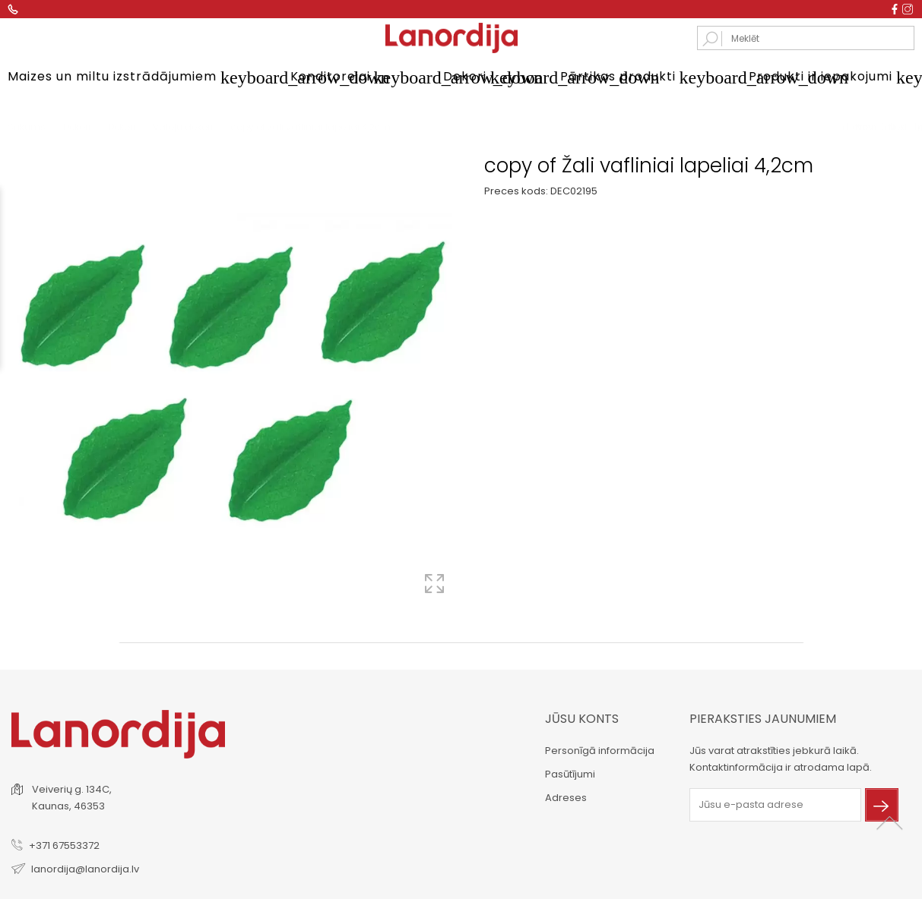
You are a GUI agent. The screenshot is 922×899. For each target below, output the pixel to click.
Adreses (566, 796)
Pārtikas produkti (635, 77)
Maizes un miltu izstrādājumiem (130, 77)
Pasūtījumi (570, 772)
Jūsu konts (582, 717)
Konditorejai (348, 77)
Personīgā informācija (599, 749)
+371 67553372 (64, 844)
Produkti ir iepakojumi (831, 77)
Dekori (482, 77)
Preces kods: (516, 190)
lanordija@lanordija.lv (85, 867)
